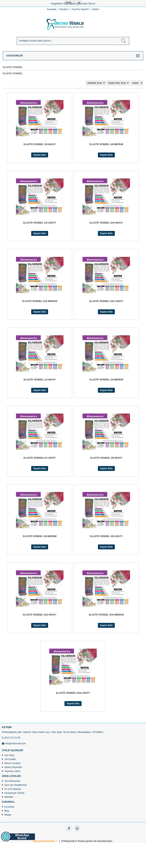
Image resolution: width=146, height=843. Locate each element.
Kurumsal (9, 806)
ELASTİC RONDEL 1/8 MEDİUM (106, 144)
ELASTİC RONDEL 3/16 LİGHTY (106, 301)
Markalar (8, 797)
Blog (6, 810)
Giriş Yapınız (69, 3)
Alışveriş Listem (12, 771)
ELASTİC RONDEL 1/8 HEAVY (40, 144)
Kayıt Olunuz (88, 3)
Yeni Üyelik (10, 759)
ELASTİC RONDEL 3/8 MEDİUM (39, 536)
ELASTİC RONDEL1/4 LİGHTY (40, 458)
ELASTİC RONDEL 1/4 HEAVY (40, 379)
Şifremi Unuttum (12, 763)
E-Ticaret (80, 841)
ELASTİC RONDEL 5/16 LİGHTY (73, 693)
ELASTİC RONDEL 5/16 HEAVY (39, 614)
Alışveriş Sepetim (80, 9)
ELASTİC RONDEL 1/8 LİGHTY (39, 222)
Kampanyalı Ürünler (14, 793)
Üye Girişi (9, 755)
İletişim (95, 9)
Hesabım (63, 9)
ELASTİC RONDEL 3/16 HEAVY (106, 222)
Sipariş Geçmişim (13, 767)
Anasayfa (51, 9)
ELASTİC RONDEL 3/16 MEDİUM (39, 301)
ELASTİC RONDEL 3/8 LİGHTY (106, 536)
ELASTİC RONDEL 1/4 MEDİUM (106, 379)
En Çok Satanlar (12, 789)
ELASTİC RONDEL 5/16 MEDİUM (106, 614)
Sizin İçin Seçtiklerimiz (15, 785)
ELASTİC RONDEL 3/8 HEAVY (106, 458)
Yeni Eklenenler (12, 781)
